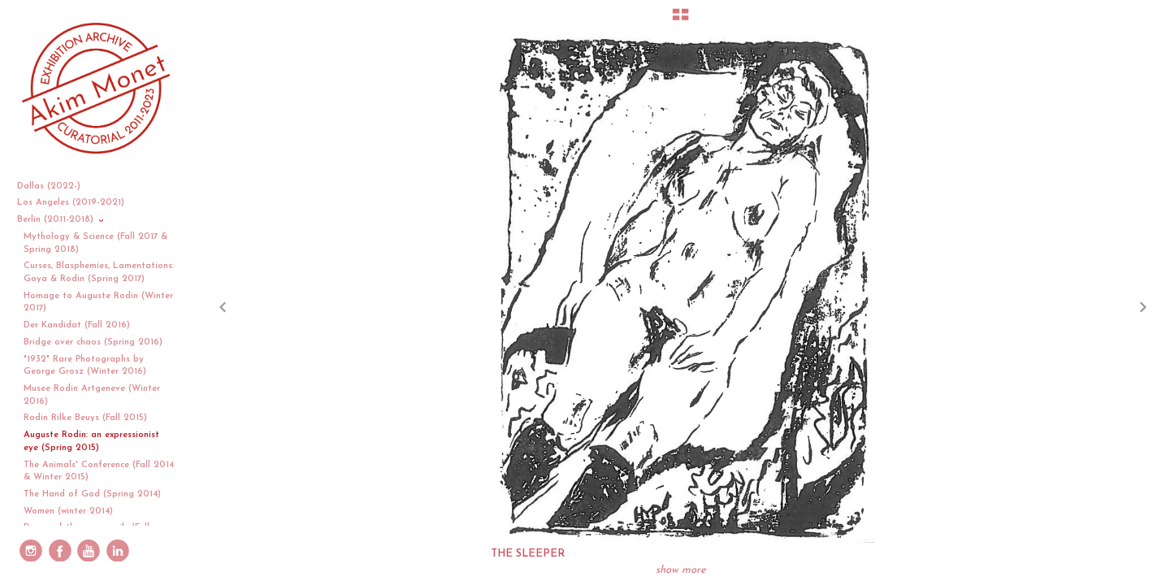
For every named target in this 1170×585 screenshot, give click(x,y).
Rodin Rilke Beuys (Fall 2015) (85, 418)
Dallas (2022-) (55, 186)
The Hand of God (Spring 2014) (92, 494)
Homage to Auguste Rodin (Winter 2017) (98, 303)
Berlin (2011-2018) (61, 219)
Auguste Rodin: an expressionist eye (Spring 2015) (91, 442)
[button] (680, 20)
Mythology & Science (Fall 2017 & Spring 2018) (95, 243)
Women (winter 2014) (68, 511)
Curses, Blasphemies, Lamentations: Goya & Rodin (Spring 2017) (99, 273)
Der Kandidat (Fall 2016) (77, 325)
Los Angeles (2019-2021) (76, 202)
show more (681, 570)
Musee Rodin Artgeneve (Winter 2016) (92, 395)
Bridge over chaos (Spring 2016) (93, 342)
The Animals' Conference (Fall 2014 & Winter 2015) (99, 472)
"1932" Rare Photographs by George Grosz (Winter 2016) (85, 366)
